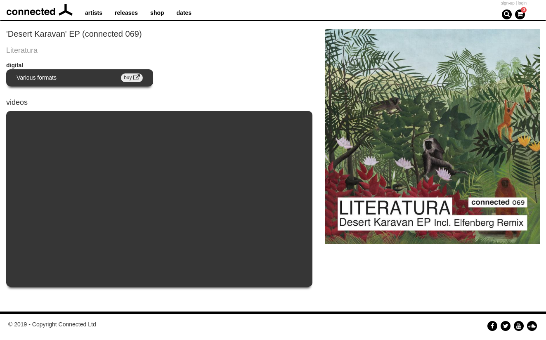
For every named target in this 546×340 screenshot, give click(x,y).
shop (157, 12)
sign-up (508, 3)
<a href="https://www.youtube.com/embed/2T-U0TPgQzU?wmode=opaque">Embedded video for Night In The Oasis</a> (159, 199)
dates (184, 12)
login (522, 3)
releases (126, 12)
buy (132, 77)
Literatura (22, 50)
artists (93, 12)
